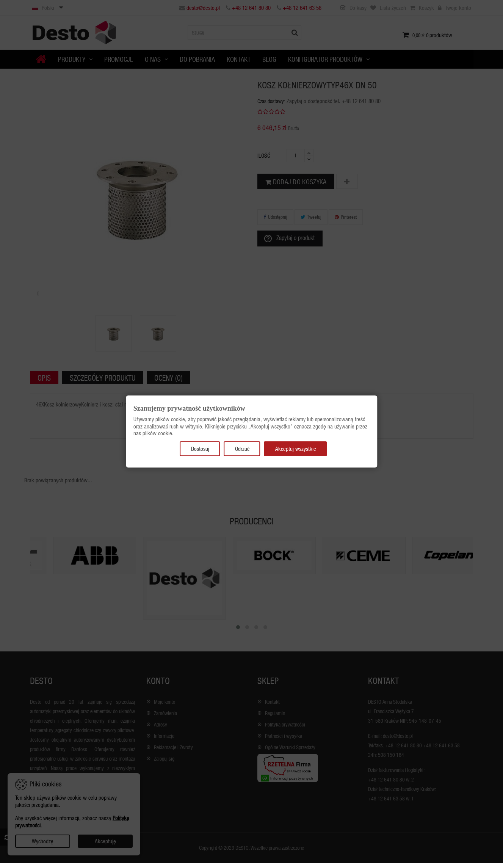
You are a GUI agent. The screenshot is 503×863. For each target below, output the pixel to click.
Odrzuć (242, 448)
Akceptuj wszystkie (295, 448)
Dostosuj (200, 448)
